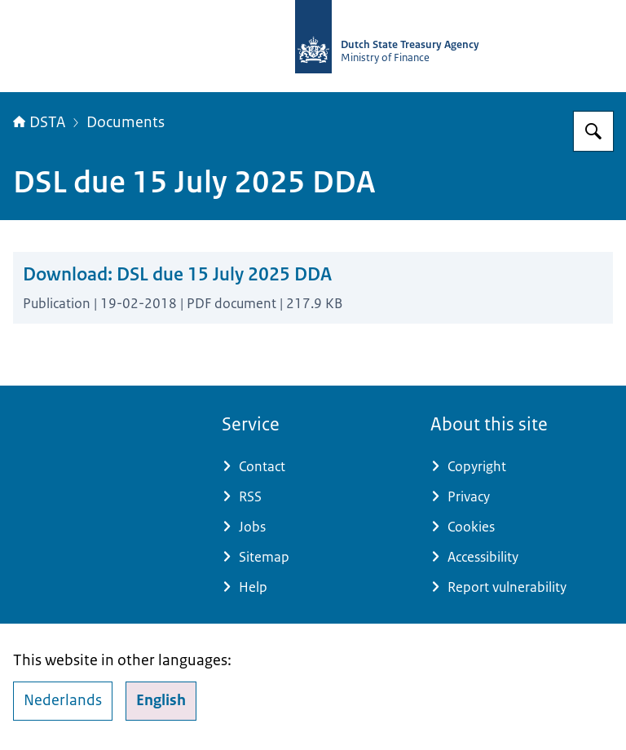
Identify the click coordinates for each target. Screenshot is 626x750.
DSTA (39, 122)
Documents (125, 122)
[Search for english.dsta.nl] (593, 131)
